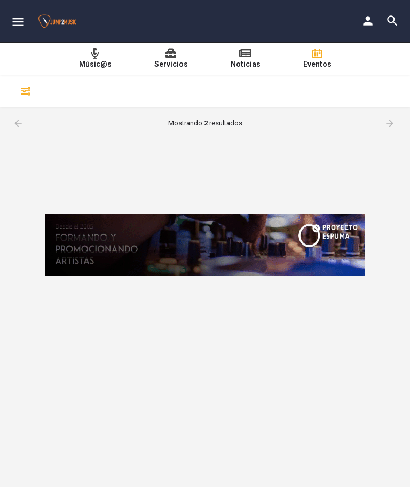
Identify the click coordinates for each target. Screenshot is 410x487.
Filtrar (23, 91)
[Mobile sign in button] (368, 21)
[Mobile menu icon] (18, 21)
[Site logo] (58, 21)
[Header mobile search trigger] (392, 21)
